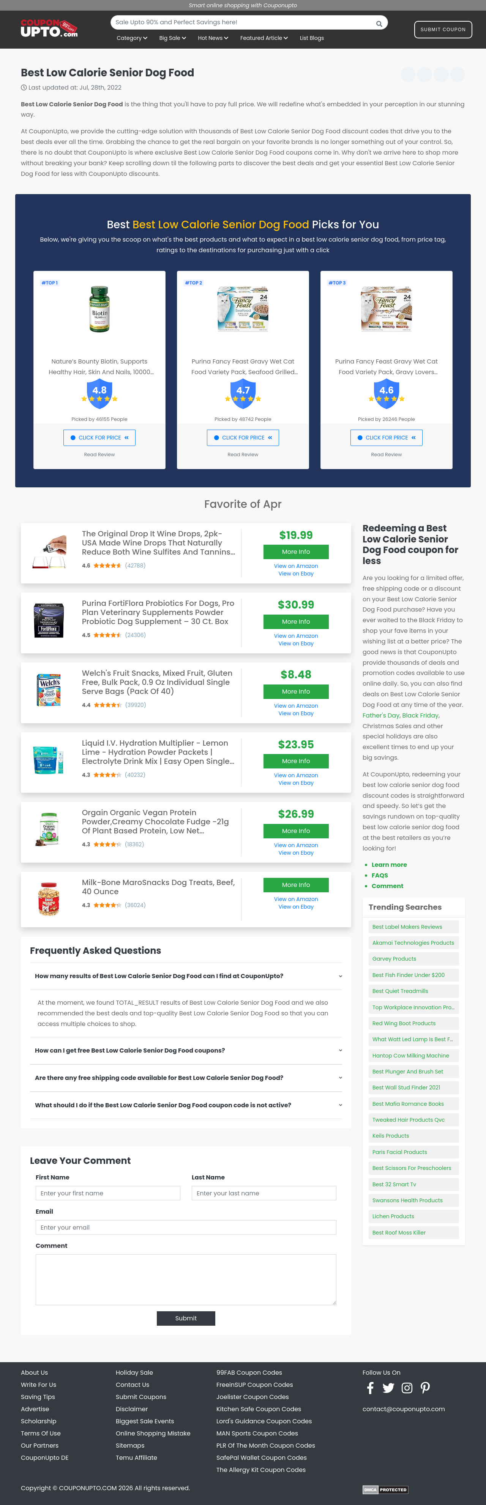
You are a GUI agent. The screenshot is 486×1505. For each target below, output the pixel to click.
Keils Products (390, 1136)
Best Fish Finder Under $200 (408, 975)
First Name (52, 1177)
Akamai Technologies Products (413, 943)
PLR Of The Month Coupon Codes (265, 1445)
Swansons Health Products (407, 1200)
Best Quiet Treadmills (400, 991)
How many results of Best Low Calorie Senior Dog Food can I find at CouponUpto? (159, 976)
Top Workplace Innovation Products (419, 1007)
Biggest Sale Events (145, 1421)
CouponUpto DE (45, 1457)
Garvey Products (394, 959)
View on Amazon (296, 566)
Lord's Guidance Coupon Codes (264, 1421)
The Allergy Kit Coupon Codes (261, 1469)
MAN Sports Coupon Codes (257, 1433)
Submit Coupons (141, 1397)
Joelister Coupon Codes (252, 1397)
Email (44, 1211)
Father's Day (381, 715)
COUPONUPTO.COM (88, 1488)
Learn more (389, 864)
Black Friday (420, 715)
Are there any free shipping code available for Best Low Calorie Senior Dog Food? (159, 1077)
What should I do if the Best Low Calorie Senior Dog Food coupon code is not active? (163, 1105)
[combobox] (249, 22)
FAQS (380, 875)
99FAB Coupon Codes (249, 1372)
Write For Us (38, 1384)
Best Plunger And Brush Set (407, 1071)
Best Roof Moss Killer (399, 1232)
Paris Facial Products (399, 1152)
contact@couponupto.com (404, 1409)
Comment (51, 1245)
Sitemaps (130, 1445)
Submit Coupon (443, 31)
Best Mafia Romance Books (408, 1104)
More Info (296, 551)
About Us (34, 1372)
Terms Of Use (41, 1433)
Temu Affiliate (136, 1457)
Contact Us (132, 1384)
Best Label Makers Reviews (407, 927)
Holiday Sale (134, 1372)
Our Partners (39, 1445)
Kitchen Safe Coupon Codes (258, 1409)
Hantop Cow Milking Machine (410, 1055)
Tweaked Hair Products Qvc (408, 1120)
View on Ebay (296, 573)
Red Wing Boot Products (404, 1023)
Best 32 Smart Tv (394, 1184)
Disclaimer (132, 1409)
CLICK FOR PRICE (99, 437)
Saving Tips (38, 1397)
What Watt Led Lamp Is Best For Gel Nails (426, 1039)
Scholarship (39, 1421)
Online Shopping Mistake (153, 1433)
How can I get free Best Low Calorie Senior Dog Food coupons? (130, 1050)
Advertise (35, 1409)
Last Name (208, 1177)
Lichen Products (393, 1216)
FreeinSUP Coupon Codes (254, 1384)
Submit (186, 1318)
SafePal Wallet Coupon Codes (261, 1457)
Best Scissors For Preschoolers (411, 1168)
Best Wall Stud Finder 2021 (406, 1087)
